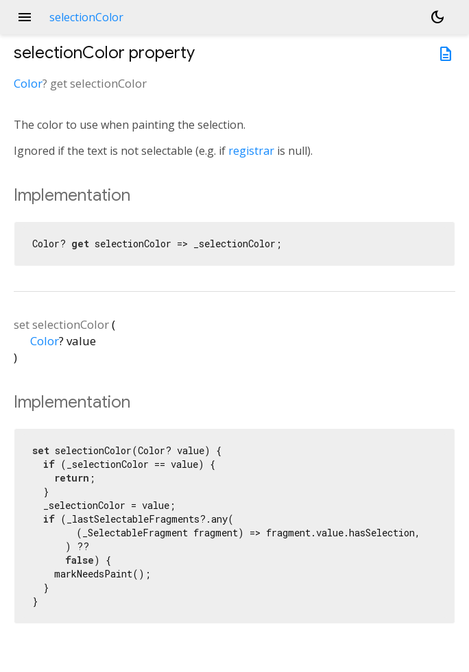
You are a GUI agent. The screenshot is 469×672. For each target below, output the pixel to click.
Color (28, 83)
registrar (251, 150)
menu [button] (24, 17)
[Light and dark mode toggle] (437, 17)
